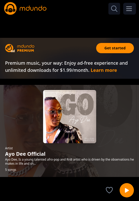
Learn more (104, 70)
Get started (115, 48)
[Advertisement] (69, 25)
